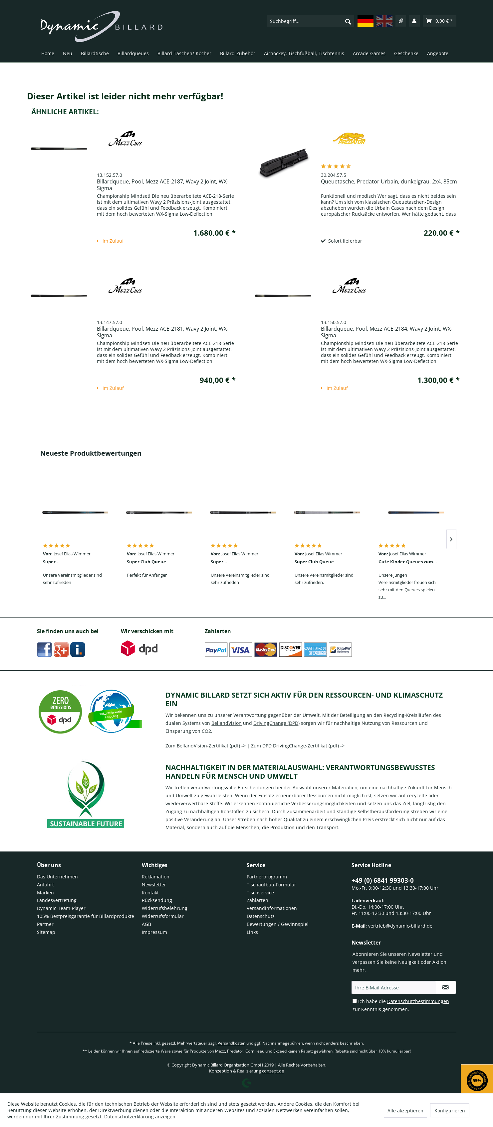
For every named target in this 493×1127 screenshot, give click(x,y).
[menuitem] (311, 21)
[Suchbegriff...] (311, 21)
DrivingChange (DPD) (276, 723)
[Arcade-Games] (369, 54)
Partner (45, 924)
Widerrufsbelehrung (164, 908)
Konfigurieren (449, 1110)
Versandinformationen (272, 908)
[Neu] (67, 54)
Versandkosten (231, 1043)
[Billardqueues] (133, 54)
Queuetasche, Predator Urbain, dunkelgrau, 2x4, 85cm (389, 181)
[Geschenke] (406, 54)
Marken (45, 892)
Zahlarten (257, 900)
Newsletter (154, 884)
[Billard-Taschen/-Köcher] (184, 54)
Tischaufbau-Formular (271, 884)
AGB (146, 924)
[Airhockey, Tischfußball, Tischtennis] (304, 54)
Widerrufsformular (163, 916)
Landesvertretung (57, 900)
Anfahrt (45, 884)
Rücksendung (157, 900)
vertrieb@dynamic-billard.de (400, 926)
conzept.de (273, 1071)
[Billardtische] (95, 54)
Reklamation (155, 876)
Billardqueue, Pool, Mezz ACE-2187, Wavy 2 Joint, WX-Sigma (162, 184)
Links (252, 932)
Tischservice (260, 892)
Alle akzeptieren (405, 1110)
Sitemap (46, 932)
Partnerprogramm (267, 876)
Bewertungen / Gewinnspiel (278, 924)
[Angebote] (437, 54)
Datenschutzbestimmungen (418, 1001)
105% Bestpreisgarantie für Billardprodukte (85, 916)
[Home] (47, 54)
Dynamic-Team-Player (61, 908)
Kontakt (150, 892)
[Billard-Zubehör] (237, 54)
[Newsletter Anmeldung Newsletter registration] (445, 987)
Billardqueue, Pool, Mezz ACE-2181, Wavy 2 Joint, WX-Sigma (162, 332)
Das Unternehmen (57, 876)
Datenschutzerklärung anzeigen (139, 1116)
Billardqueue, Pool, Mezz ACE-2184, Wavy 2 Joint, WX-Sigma (386, 332)
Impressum (154, 932)
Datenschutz (261, 916)
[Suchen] (348, 21)
